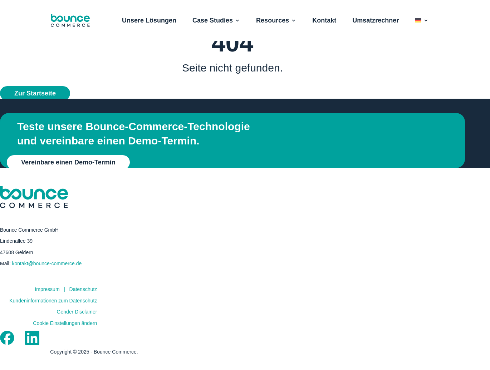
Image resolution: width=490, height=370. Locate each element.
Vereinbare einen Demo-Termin (68, 174)
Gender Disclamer (77, 324)
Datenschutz (83, 301)
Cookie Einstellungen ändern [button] (65, 335)
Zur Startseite (35, 105)
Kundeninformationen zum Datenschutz (53, 313)
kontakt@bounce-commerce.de (47, 275)
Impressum (47, 301)
